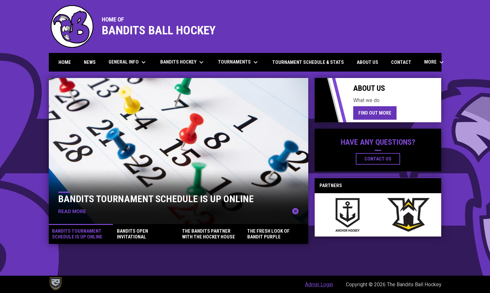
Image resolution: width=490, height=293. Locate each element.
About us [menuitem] (367, 62)
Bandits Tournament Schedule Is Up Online (156, 198)
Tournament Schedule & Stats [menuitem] (308, 62)
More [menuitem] (434, 62)
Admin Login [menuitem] (319, 284)
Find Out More (374, 113)
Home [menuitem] (64, 62)
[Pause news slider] (295, 211)
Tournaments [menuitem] (238, 62)
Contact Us (377, 159)
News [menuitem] (90, 62)
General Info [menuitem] (128, 62)
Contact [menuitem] (401, 62)
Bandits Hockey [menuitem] (182, 62)
